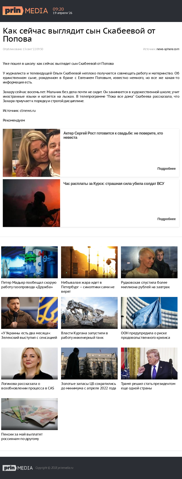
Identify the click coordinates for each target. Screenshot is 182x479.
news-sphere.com (168, 49)
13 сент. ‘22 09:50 (33, 49)
